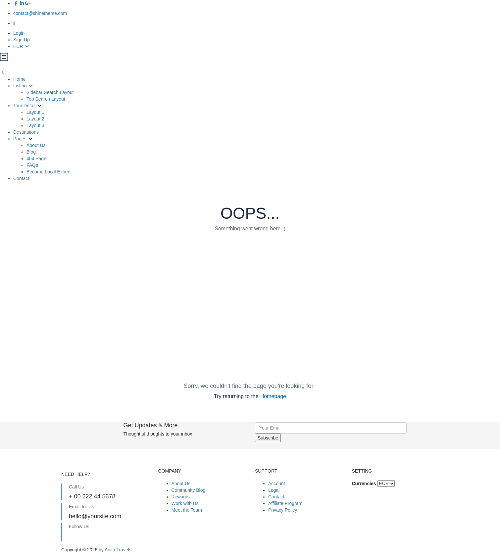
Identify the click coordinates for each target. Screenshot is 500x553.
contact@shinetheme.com (40, 13)
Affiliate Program (285, 503)
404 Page (36, 158)
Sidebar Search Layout (50, 92)
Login (19, 33)
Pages (19, 138)
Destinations (26, 132)
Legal (273, 490)
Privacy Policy (282, 510)
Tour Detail (24, 105)
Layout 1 (35, 112)
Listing (19, 85)
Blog (31, 152)
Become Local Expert (48, 171)
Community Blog (189, 490)
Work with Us (185, 503)
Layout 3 (35, 125)
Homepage (273, 396)
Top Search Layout (45, 99)
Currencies (364, 483)
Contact (21, 178)
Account (276, 483)
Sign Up (21, 39)
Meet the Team (187, 510)
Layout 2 (35, 118)
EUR (21, 46)
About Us (36, 145)
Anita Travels (118, 549)
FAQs (32, 165)
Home (19, 79)
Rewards (181, 496)
